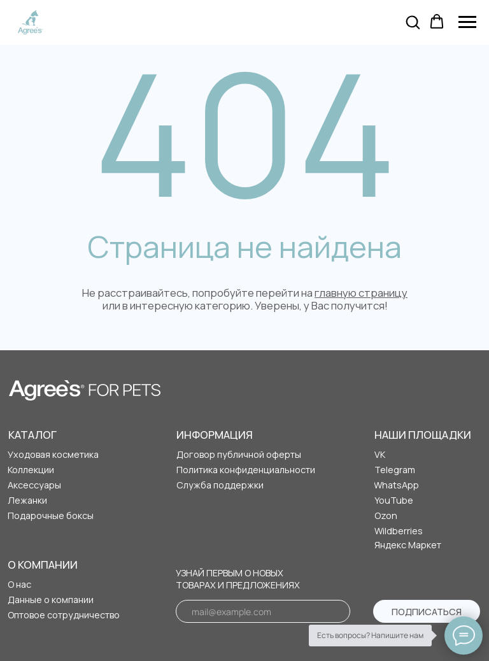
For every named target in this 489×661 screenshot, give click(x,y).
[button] (412, 21)
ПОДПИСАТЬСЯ (427, 612)
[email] (263, 611)
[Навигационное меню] (467, 22)
